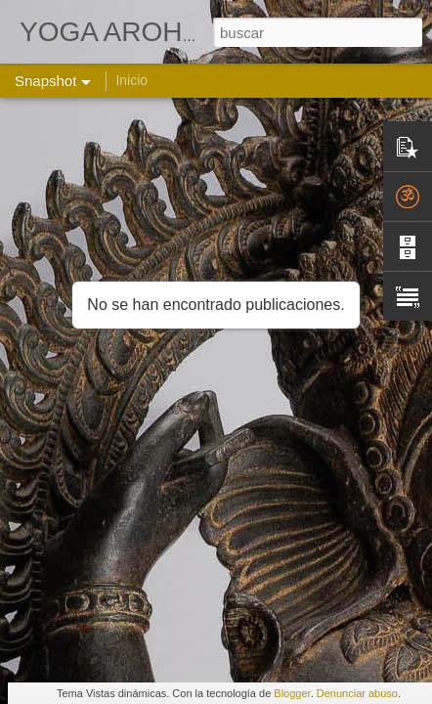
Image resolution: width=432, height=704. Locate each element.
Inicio (131, 80)
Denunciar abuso (357, 693)
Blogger (292, 693)
